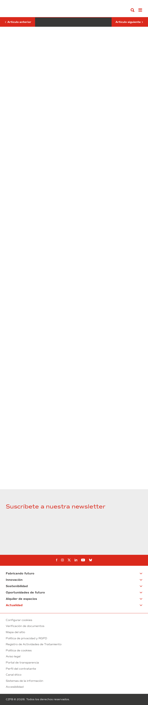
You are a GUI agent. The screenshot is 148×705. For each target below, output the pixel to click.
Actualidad (14, 605)
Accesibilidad (15, 686)
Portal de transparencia (22, 662)
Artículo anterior (17, 21)
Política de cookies (19, 650)
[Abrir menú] (140, 10)
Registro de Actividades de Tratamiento (33, 644)
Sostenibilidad (17, 586)
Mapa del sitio (15, 632)
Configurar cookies (19, 620)
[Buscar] (132, 10)
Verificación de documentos (25, 626)
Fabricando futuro (20, 573)
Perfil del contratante (21, 668)
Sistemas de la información (24, 680)
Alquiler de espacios (21, 599)
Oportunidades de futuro (25, 592)
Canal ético (13, 674)
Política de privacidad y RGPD (26, 638)
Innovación (14, 580)
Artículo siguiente (129, 22)
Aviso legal (13, 656)
